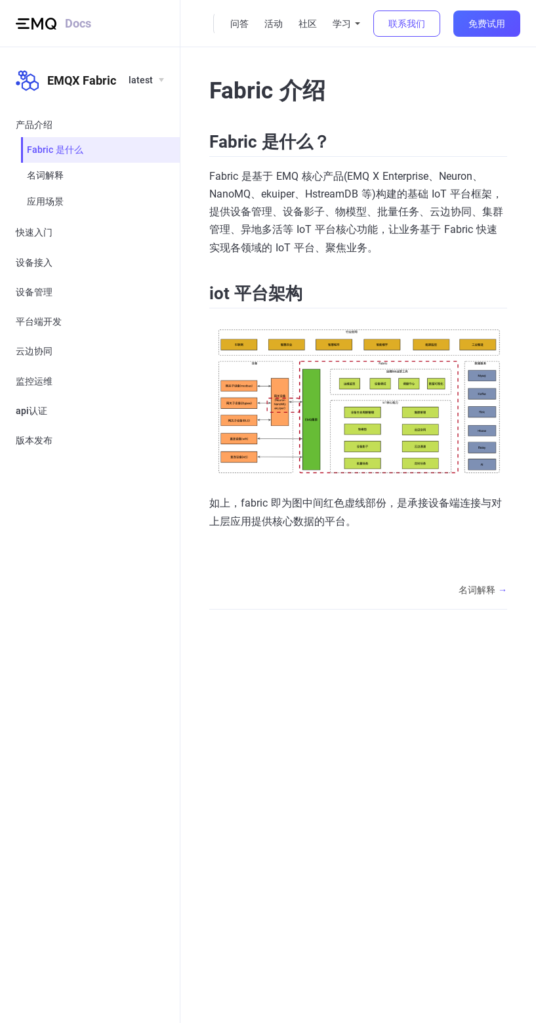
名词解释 (45, 175)
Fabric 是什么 (55, 149)
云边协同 (34, 351)
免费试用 (486, 23)
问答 (239, 23)
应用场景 (45, 201)
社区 (308, 23)
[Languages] (145, 80)
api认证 (31, 411)
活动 (273, 23)
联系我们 (406, 23)
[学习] (346, 23)
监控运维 (34, 381)
